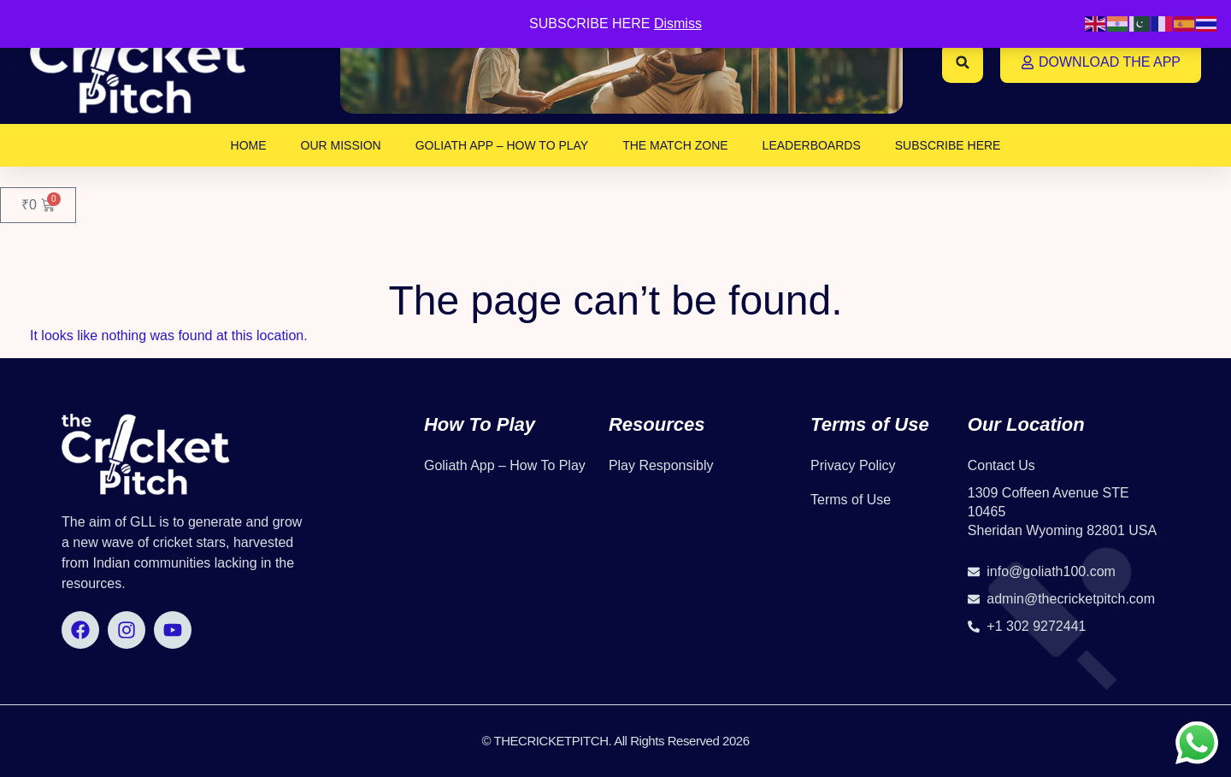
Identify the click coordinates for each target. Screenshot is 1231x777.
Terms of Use (850, 499)
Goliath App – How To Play (502, 145)
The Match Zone (674, 145)
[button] (962, 62)
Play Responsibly (661, 465)
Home (249, 145)
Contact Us (1001, 465)
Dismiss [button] (678, 23)
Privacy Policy (853, 465)
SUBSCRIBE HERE (948, 145)
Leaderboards (812, 145)
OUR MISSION (341, 145)
